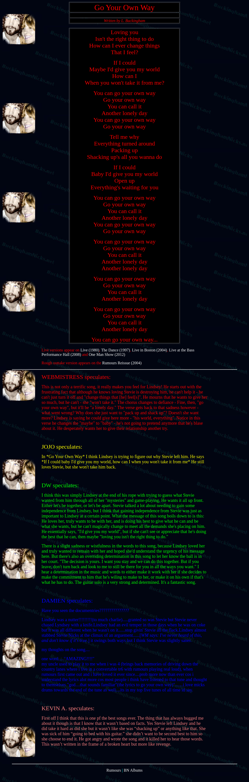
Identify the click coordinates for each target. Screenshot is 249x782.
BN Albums (133, 778)
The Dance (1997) (115, 357)
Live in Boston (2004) (149, 357)
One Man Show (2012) (107, 361)
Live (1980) (89, 357)
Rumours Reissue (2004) (121, 369)
